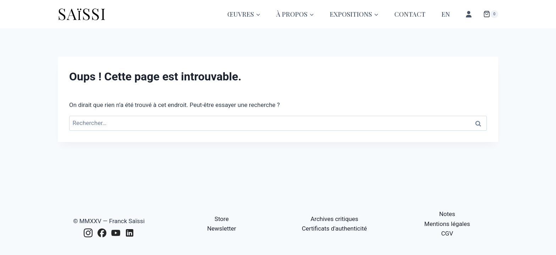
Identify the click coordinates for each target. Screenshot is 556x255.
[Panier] (490, 14)
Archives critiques (334, 218)
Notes (447, 213)
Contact (410, 14)
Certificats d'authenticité (334, 228)
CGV (447, 233)
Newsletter (221, 228)
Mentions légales (447, 223)
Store (222, 218)
